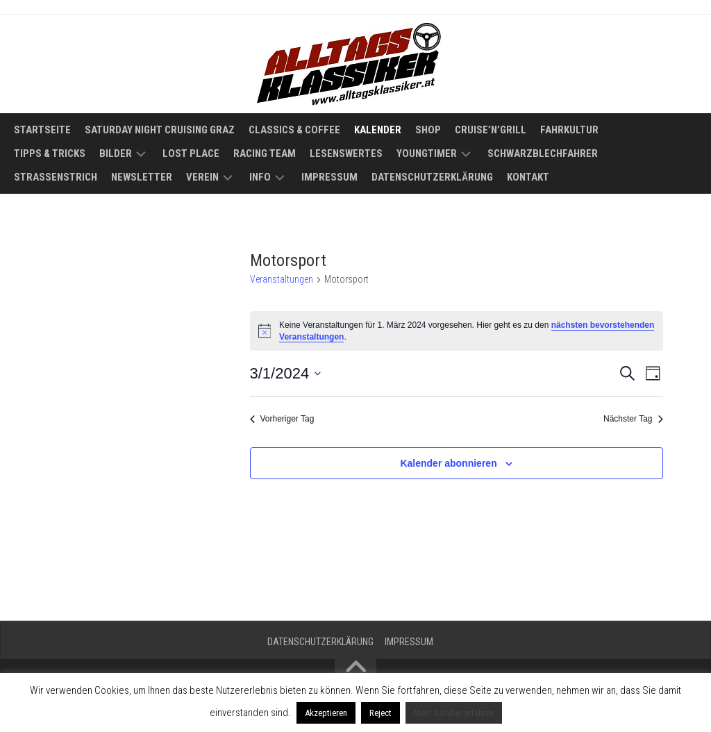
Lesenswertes (346, 153)
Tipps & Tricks (49, 153)
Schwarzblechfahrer (542, 153)
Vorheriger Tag (282, 419)
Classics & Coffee (294, 130)
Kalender (377, 130)
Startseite (42, 130)
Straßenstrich (55, 177)
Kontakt (528, 177)
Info (260, 177)
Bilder (115, 153)
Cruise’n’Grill (490, 130)
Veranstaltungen (281, 279)
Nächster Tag (632, 419)
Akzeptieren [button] (326, 713)
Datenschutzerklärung (432, 177)
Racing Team (264, 153)
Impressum (329, 177)
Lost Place (190, 153)
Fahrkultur (569, 130)
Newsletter (141, 177)
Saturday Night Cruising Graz (160, 130)
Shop (428, 130)
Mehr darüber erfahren (454, 713)
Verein (202, 177)
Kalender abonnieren (448, 463)
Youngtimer (426, 153)
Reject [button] (380, 713)
